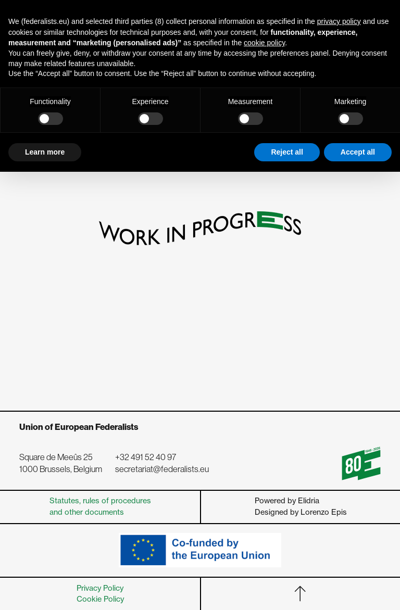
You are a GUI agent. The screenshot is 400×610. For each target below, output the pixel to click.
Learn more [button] (45, 152)
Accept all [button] (358, 152)
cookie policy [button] (264, 43)
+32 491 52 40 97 (145, 457)
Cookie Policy (100, 599)
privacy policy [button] (339, 21)
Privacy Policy (100, 588)
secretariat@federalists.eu (162, 469)
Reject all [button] (287, 152)
